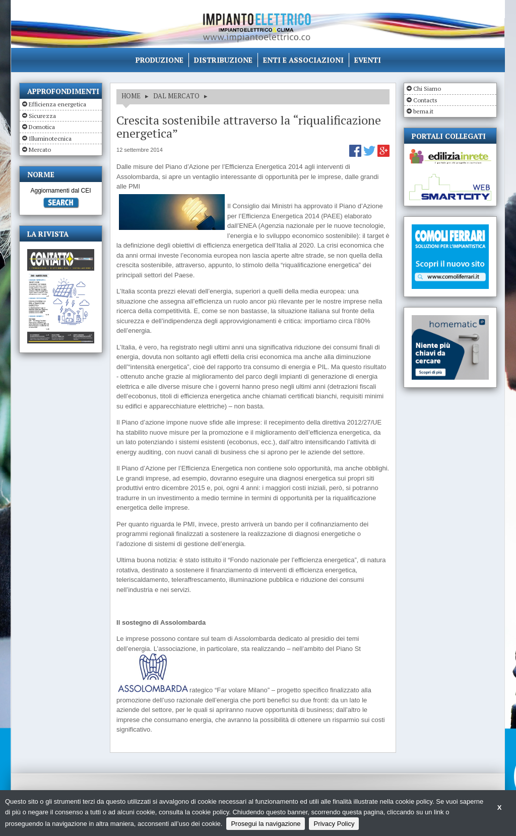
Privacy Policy (333, 823)
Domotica (42, 127)
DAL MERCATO (176, 95)
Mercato (40, 149)
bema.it (423, 111)
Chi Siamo (427, 88)
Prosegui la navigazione (265, 823)
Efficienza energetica (57, 104)
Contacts (425, 100)
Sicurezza (42, 116)
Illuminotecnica (50, 138)
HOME (131, 95)
